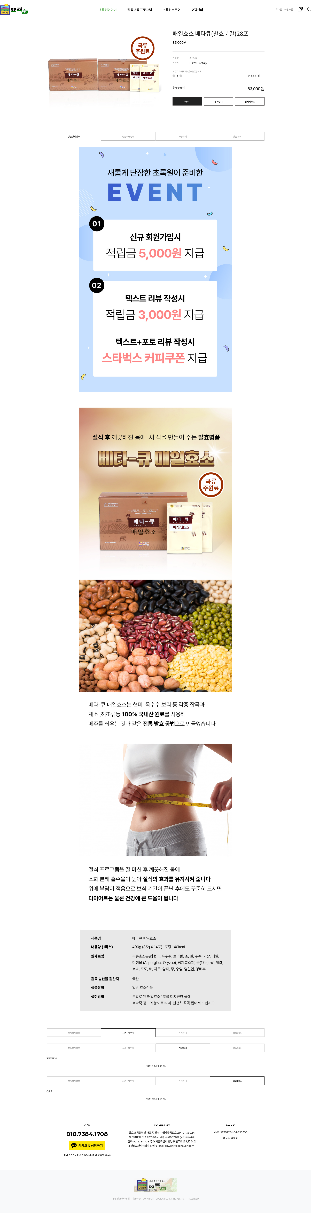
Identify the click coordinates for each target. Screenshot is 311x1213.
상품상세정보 (74, 136)
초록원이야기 (108, 9)
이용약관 (136, 1198)
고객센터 (197, 9)
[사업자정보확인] (187, 1137)
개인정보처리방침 (121, 1198)
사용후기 (183, 136)
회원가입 (288, 9)
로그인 (278, 9)
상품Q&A (237, 136)
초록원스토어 (172, 9)
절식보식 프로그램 (139, 9)
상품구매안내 (128, 136)
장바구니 (218, 101)
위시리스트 (250, 101)
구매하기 (187, 101)
